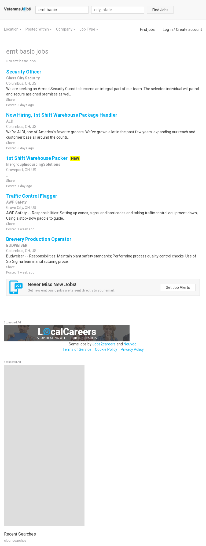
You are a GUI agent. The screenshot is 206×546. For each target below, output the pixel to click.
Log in (168, 29)
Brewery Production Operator (38, 239)
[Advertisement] (44, 445)
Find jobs (147, 29)
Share (10, 100)
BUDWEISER (16, 245)
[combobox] (117, 10)
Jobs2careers (104, 344)
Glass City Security (23, 78)
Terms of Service (76, 349)
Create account (189, 29)
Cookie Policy (106, 349)
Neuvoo (130, 344)
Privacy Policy (132, 349)
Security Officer (23, 72)
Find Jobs (160, 10)
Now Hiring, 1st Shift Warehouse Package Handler (61, 115)
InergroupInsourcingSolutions (33, 164)
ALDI (10, 121)
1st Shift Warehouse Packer (37, 158)
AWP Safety (16, 202)
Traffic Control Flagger (31, 196)
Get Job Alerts (178, 287)
